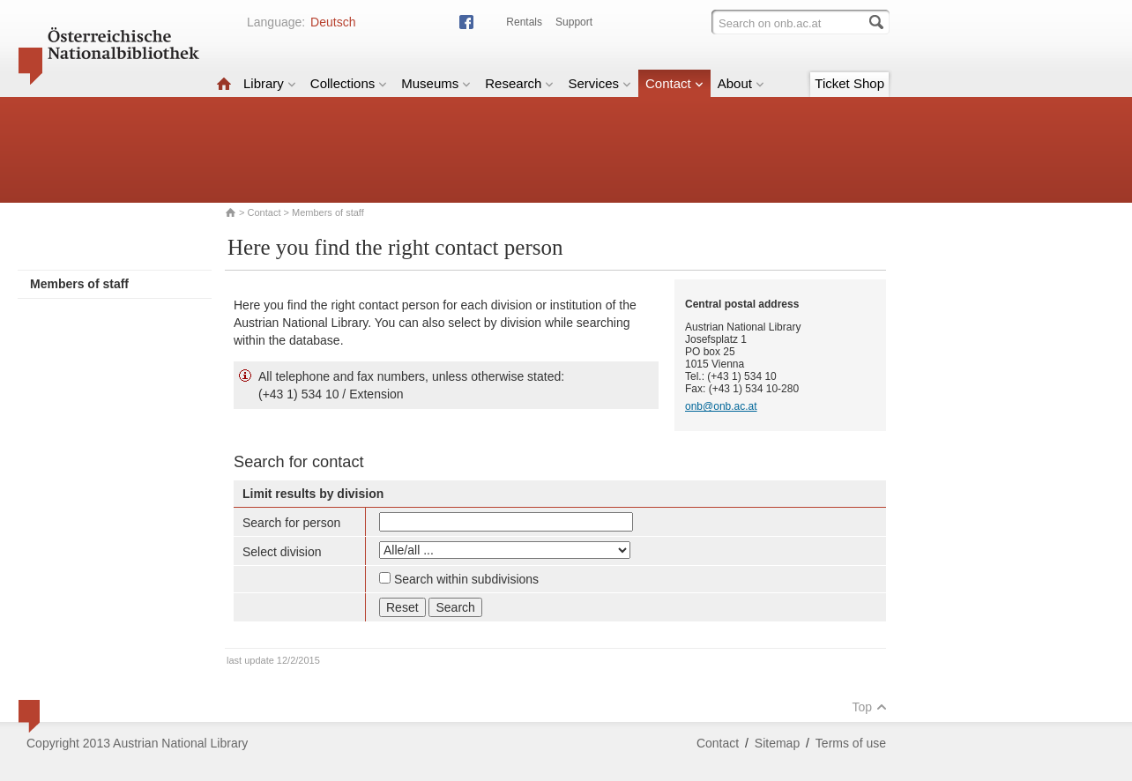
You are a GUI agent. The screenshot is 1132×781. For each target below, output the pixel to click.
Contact (674, 83)
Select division (282, 552)
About (741, 83)
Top (869, 707)
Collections (348, 83)
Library (269, 83)
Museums (436, 83)
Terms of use (850, 743)
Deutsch (332, 22)
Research (519, 83)
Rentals (524, 22)
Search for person (291, 523)
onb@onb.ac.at (721, 406)
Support (573, 22)
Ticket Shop (849, 83)
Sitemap (777, 743)
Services (599, 83)
